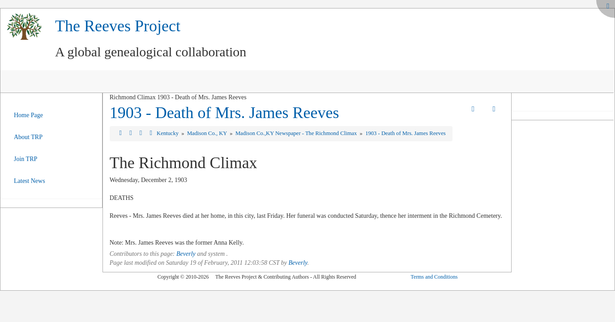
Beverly (186, 253)
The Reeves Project (117, 26)
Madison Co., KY (207, 133)
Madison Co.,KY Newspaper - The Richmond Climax (297, 133)
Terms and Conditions (433, 277)
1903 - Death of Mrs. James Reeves (224, 113)
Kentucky (168, 133)
